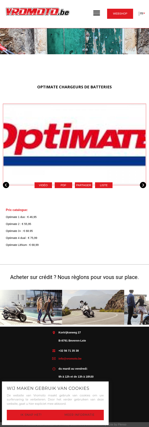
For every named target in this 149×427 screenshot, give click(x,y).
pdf (63, 185)
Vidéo (43, 185)
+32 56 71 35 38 (69, 350)
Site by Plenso (117, 424)
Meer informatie (79, 415)
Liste (104, 185)
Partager (83, 185)
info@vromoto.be (70, 358)
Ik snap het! (31, 415)
